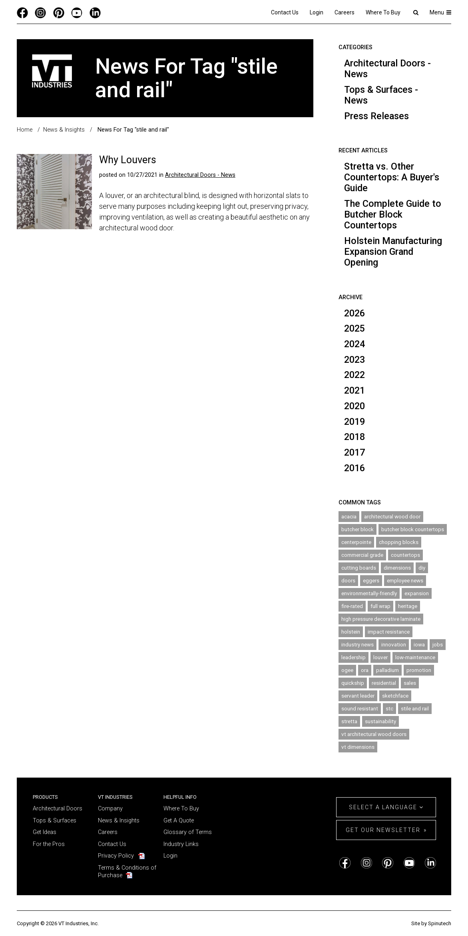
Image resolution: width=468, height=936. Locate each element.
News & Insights (118, 820)
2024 (354, 344)
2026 (354, 313)
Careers (344, 12)
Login (316, 12)
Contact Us (285, 12)
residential (384, 683)
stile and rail (415, 708)
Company (110, 808)
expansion (416, 593)
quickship (352, 683)
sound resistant (359, 708)
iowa (419, 644)
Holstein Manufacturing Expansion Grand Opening (393, 251)
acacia (348, 516)
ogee (347, 670)
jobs (437, 644)
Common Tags (360, 502)
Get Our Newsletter (383, 830)
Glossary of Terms (187, 832)
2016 (354, 468)
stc (389, 708)
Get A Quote (178, 820)
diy (421, 567)
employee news (405, 580)
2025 (354, 328)
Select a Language (386, 807)
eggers (371, 580)
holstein (350, 631)
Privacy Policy (116, 855)
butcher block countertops (412, 529)
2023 (354, 359)
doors (348, 580)
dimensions (397, 567)
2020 (354, 406)
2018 (354, 436)
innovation (393, 644)
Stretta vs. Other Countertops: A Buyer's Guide (391, 177)
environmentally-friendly (369, 593)
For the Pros (49, 844)
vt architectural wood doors (373, 734)
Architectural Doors (57, 808)
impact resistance (389, 631)
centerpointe (356, 542)
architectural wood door (392, 516)
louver (380, 657)
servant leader (357, 695)
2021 (354, 390)
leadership (353, 657)
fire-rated (352, 606)
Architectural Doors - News (387, 69)
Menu (441, 12)
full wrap (380, 606)
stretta (349, 721)
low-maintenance (415, 657)
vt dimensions (357, 747)
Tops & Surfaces (54, 820)
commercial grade (362, 555)
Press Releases (376, 116)
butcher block (357, 529)
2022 (354, 374)
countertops (405, 555)
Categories (355, 47)
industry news (357, 644)
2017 (354, 452)
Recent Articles (363, 150)
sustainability (380, 721)
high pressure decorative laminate (380, 619)
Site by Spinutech (431, 923)
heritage (407, 606)
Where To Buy (383, 12)
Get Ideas (44, 832)
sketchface (395, 695)
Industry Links (181, 844)
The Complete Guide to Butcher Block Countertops (392, 214)
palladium (387, 670)
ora (364, 670)
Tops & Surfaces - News (381, 95)
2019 (354, 421)
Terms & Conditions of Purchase (127, 871)
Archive (350, 297)
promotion (418, 670)
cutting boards (358, 567)
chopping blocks (398, 542)
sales (410, 683)
